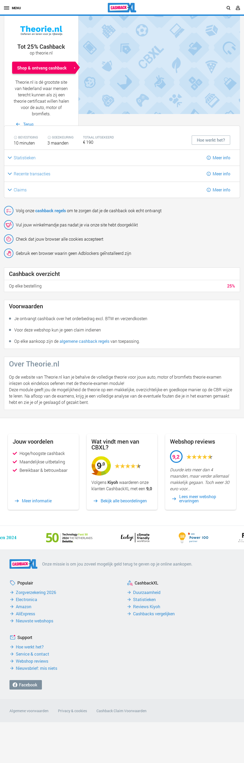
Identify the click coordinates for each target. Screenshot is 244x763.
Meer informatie (37, 501)
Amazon (23, 606)
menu (12, 7)
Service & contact (32, 654)
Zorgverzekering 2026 (36, 592)
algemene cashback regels (84, 341)
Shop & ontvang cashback (42, 68)
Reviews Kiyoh (146, 606)
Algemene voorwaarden (28, 710)
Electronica (26, 599)
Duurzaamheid (146, 592)
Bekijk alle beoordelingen (124, 501)
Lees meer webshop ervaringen (197, 498)
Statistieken (144, 599)
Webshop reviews (32, 661)
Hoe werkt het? (30, 647)
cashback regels (50, 210)
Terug (28, 124)
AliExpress (25, 613)
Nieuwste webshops (34, 620)
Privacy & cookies (72, 710)
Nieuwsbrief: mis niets (36, 668)
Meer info (221, 157)
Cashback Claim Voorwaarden (121, 710)
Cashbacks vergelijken (154, 613)
